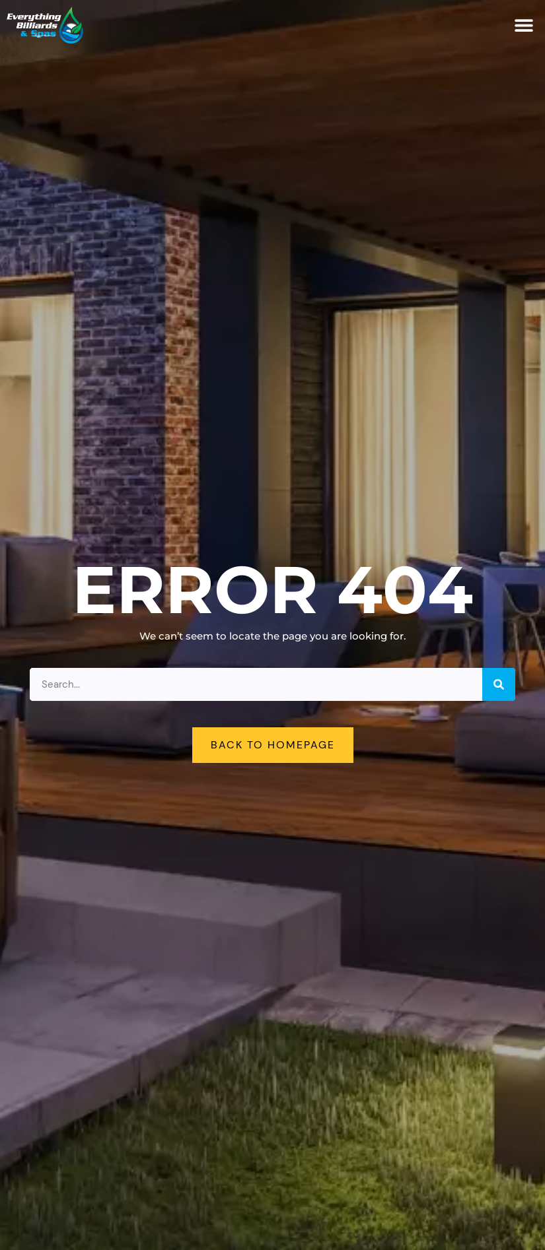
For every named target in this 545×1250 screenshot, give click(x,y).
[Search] (498, 684)
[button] (523, 25)
